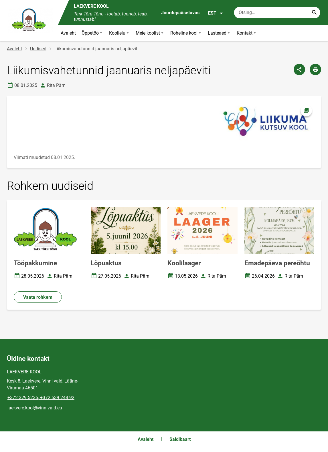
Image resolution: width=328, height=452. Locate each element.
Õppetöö (92, 33)
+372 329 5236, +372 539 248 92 (40, 397)
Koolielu (119, 33)
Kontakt (247, 33)
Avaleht (68, 33)
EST (215, 13)
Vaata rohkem (37, 297)
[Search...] (314, 12)
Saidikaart (180, 439)
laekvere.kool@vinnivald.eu (34, 408)
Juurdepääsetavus (180, 12)
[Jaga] (299, 69)
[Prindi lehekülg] (315, 69)
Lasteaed (219, 33)
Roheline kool (186, 33)
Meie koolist (150, 33)
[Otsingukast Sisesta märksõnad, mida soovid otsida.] (277, 12)
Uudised (38, 48)
